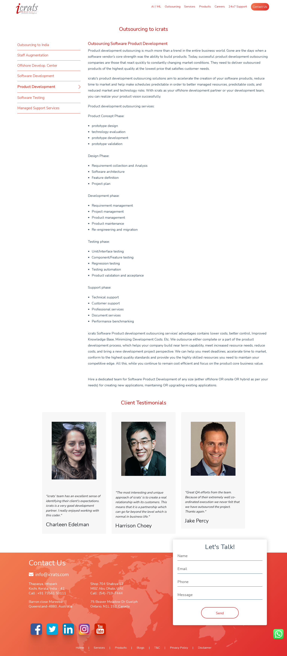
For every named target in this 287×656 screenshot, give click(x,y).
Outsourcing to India (33, 44)
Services (189, 7)
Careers (220, 7)
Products (205, 7)
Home (80, 648)
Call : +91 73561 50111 (47, 593)
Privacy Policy (179, 648)
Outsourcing (172, 7)
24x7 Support (238, 7)
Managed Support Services (38, 108)
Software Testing (30, 97)
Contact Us (260, 7)
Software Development (35, 76)
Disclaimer (204, 648)
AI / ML (156, 7)
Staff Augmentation (32, 55)
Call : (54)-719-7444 (106, 593)
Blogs (140, 648)
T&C (157, 648)
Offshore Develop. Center (37, 65)
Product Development (36, 86)
